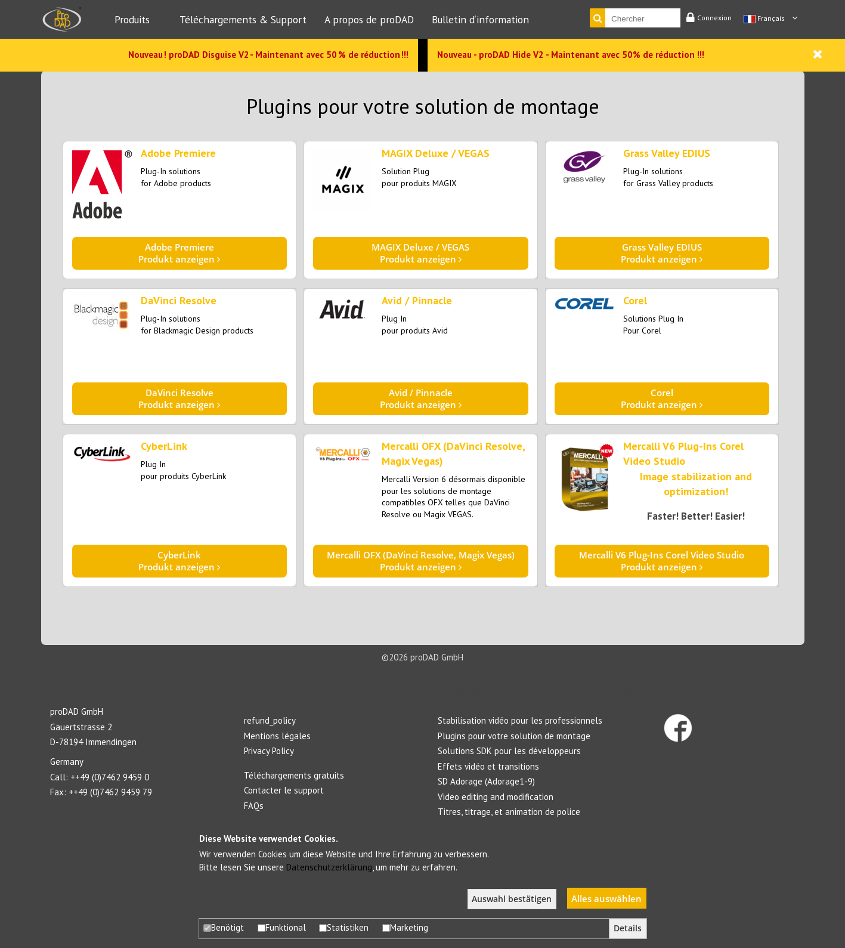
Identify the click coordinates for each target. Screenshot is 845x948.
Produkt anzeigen (179, 253)
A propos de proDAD (369, 19)
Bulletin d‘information (480, 19)
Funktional (282, 927)
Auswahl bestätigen (512, 899)
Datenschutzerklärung (329, 867)
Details (628, 928)
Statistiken (344, 927)
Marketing (405, 927)
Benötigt (223, 927)
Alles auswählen (606, 898)
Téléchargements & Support (243, 19)
